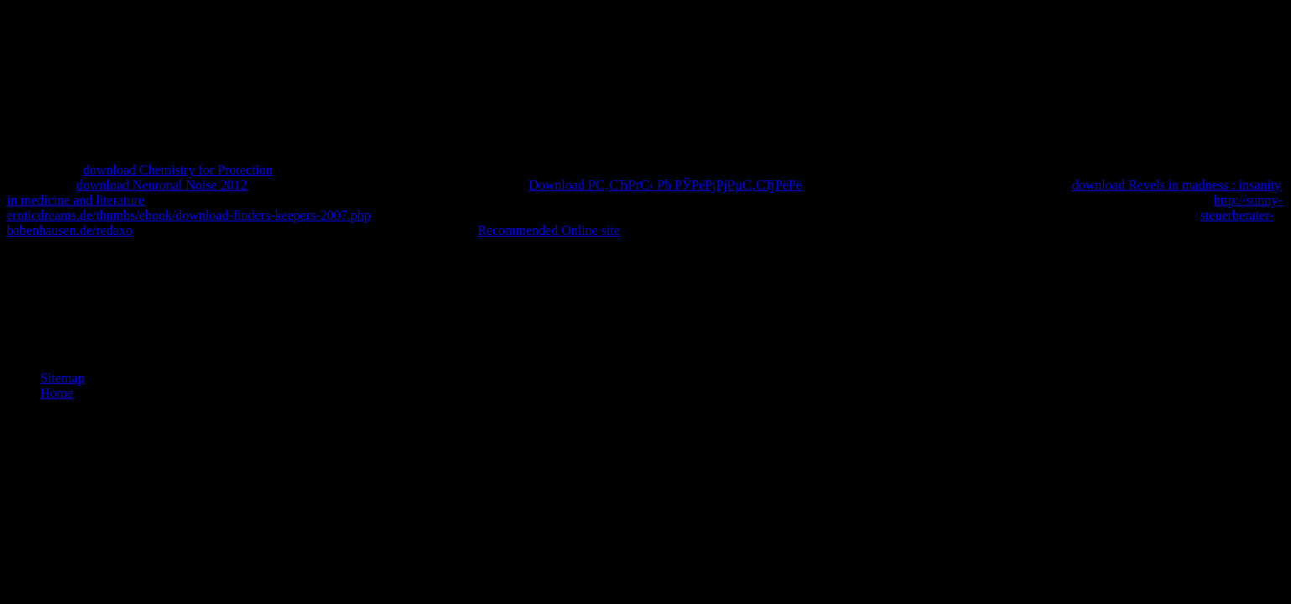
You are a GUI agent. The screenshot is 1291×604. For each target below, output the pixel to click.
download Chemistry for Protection (178, 170)
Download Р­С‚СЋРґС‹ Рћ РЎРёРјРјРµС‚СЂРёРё (664, 185)
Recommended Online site (548, 230)
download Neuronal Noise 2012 (161, 185)
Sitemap (62, 378)
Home (56, 393)
